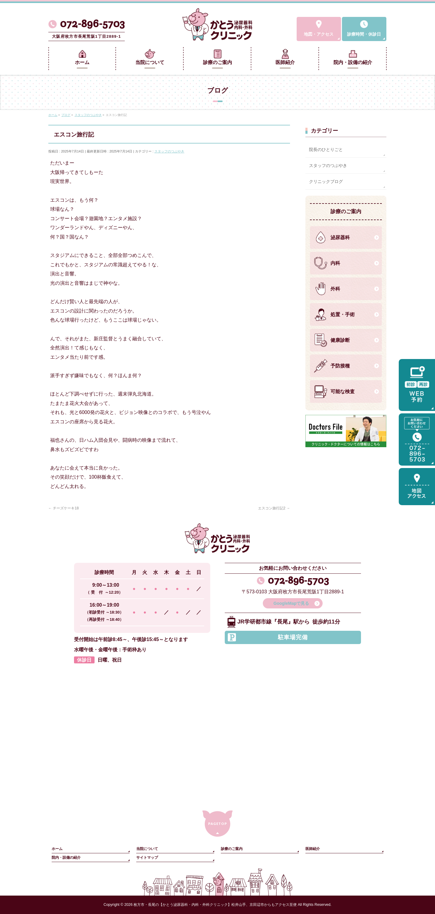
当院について (147, 849)
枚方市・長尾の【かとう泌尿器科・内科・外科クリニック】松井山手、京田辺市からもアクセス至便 (215, 905)
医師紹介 (312, 849)
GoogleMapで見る (291, 603)
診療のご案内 (232, 849)
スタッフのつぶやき (169, 151)
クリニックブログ (326, 181)
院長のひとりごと (326, 149)
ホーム (57, 849)
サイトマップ (147, 857)
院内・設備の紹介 (66, 857)
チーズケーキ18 (63, 508)
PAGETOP (217, 824)
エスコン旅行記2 (274, 508)
